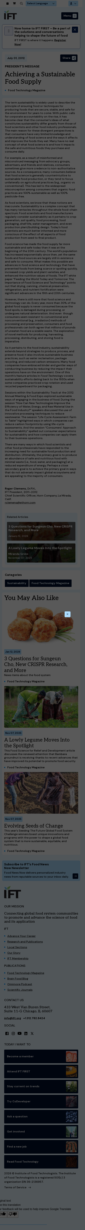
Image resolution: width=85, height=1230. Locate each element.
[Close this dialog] (68, 614)
